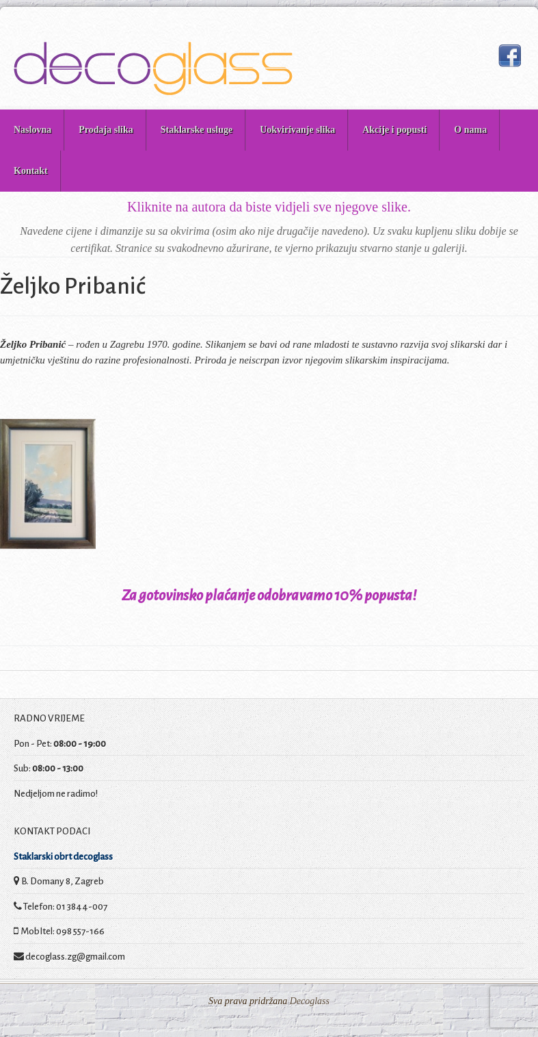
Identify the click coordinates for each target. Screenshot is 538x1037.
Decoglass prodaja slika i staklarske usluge (153, 68)
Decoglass (308, 1001)
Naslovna (32, 130)
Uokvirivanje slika (297, 130)
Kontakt (31, 171)
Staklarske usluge (196, 130)
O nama (470, 130)
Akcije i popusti (394, 130)
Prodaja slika (106, 130)
